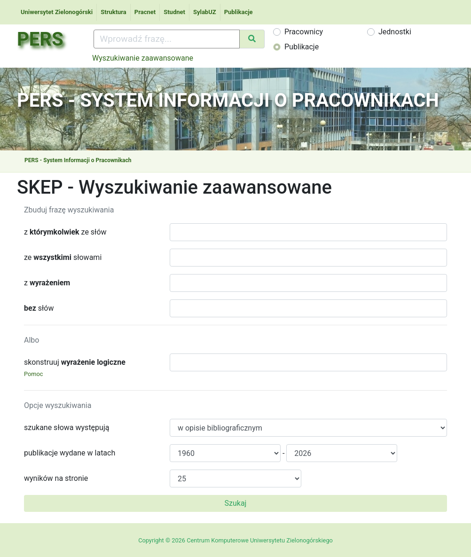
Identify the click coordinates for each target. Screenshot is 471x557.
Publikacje (238, 12)
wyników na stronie (56, 478)
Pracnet (145, 12)
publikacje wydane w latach (69, 452)
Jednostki (394, 31)
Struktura (113, 12)
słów (39, 308)
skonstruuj (75, 367)
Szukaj (236, 503)
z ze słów (65, 232)
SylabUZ (204, 12)
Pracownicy (303, 31)
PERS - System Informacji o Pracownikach (77, 160)
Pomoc (33, 373)
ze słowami (63, 257)
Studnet (174, 12)
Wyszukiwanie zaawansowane (142, 58)
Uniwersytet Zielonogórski (57, 12)
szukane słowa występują (66, 427)
